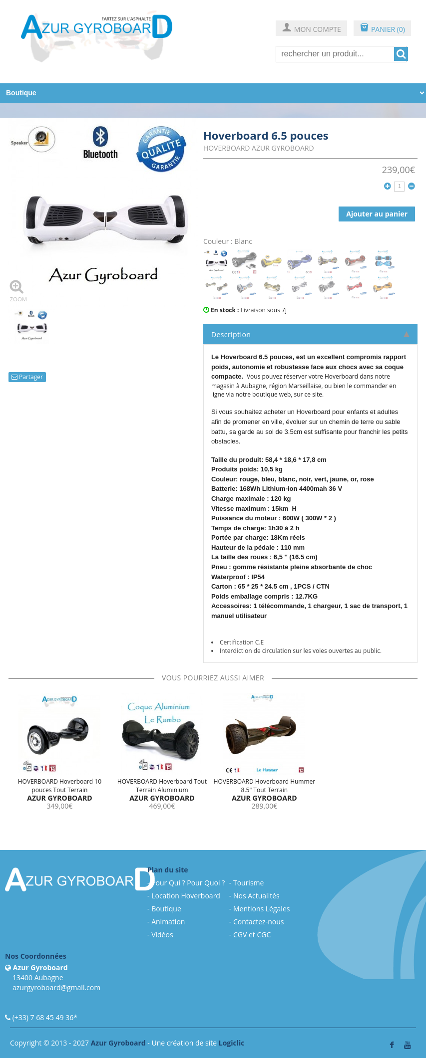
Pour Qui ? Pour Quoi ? (188, 882)
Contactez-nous (258, 921)
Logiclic (232, 1043)
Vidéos (162, 934)
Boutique (166, 908)
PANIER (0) (382, 28)
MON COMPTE (311, 28)
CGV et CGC (252, 934)
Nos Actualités (256, 895)
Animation (168, 921)
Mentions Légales (261, 908)
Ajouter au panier (377, 213)
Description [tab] (310, 334)
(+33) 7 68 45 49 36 (43, 1017)
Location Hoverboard (185, 895)
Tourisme (248, 882)
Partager (27, 377)
